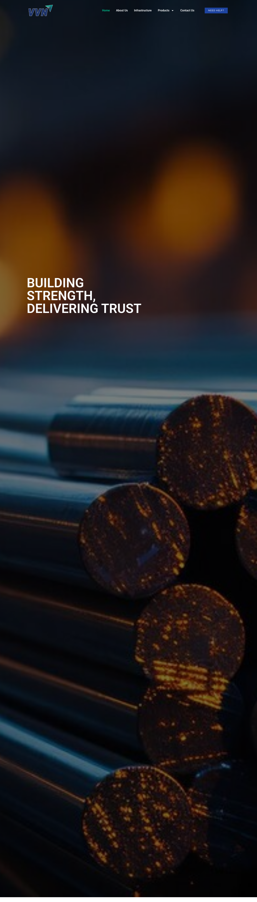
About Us (122, 10)
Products (166, 10)
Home (106, 10)
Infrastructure (143, 10)
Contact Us (187, 10)
